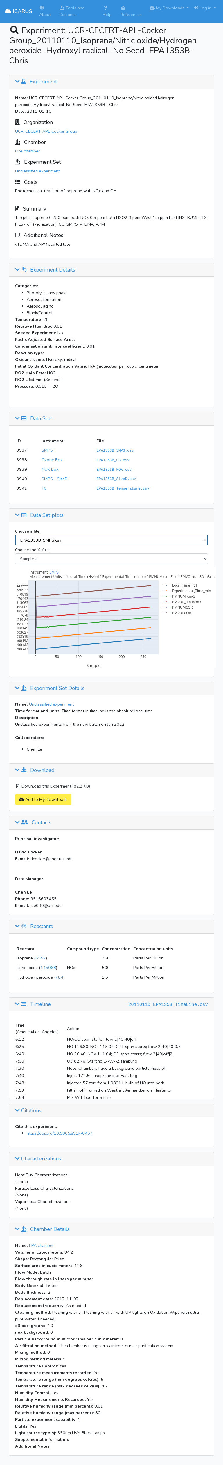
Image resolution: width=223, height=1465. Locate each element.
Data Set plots (39, 515)
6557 (40, 958)
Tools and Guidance (71, 11)
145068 (48, 967)
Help (107, 11)
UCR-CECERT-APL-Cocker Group (46, 131)
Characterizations (38, 1159)
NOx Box (50, 469)
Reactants (34, 926)
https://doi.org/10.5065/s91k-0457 (60, 1133)
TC (44, 488)
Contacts (33, 822)
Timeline (33, 1004)
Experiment (36, 82)
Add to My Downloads (43, 799)
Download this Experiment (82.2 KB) (52, 786)
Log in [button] (203, 8)
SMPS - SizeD (55, 479)
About (45, 11)
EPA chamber (27, 151)
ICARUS (18, 11)
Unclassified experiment (37, 171)
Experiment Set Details (49, 688)
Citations (28, 1111)
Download (35, 770)
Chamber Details (42, 1229)
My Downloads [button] (168, 8)
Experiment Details (45, 270)
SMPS (47, 450)
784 (59, 977)
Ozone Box (52, 460)
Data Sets (34, 419)
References (131, 11)
